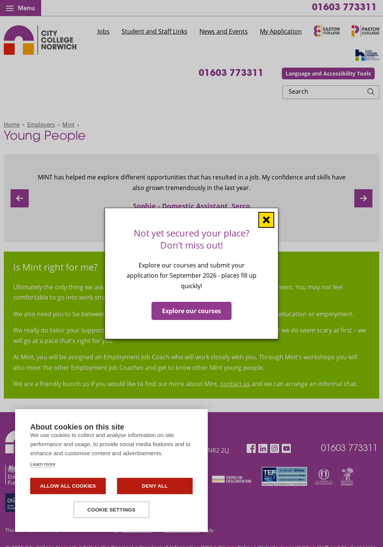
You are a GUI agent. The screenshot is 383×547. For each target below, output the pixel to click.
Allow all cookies (68, 486)
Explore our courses (191, 311)
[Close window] (266, 220)
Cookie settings (111, 510)
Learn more (42, 464)
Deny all (155, 486)
